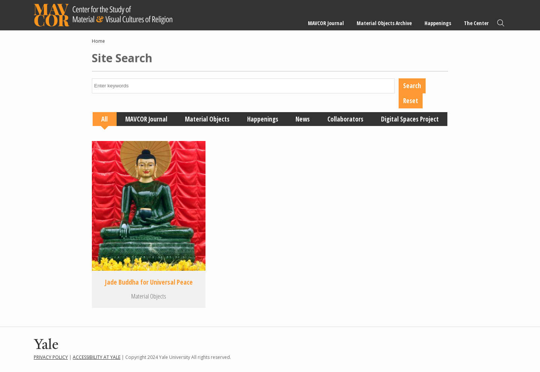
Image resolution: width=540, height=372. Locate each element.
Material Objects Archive (384, 23)
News (303, 119)
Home (98, 41)
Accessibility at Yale (96, 357)
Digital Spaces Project (410, 119)
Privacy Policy (51, 357)
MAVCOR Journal (326, 23)
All (104, 119)
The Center (476, 23)
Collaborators (345, 119)
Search (500, 23)
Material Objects (207, 119)
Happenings (437, 23)
